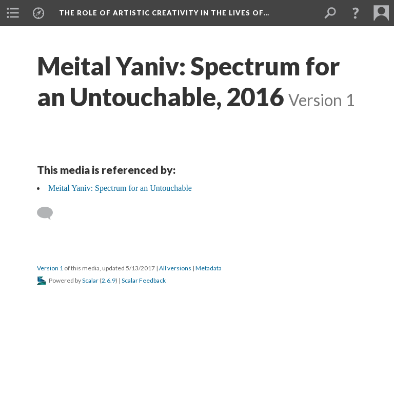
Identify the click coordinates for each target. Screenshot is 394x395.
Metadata (208, 268)
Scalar (90, 280)
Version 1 (50, 268)
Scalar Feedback (144, 280)
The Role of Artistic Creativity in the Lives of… (164, 13)
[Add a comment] (49, 213)
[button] (355, 13)
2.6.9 (108, 280)
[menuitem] (13, 13)
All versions (175, 268)
